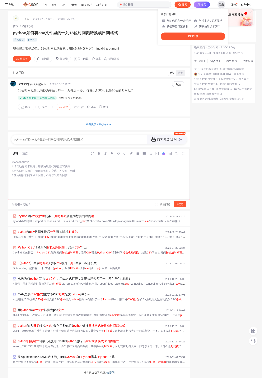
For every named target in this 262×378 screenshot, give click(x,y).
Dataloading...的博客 (25, 268)
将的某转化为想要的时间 (57, 216)
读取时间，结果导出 (52, 247)
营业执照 (239, 74)
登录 (221, 4)
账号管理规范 (224, 88)
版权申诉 (199, 93)
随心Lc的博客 (21, 315)
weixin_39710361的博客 (27, 346)
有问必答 (27, 26)
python (31, 39)
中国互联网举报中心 (206, 84)
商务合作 (231, 61)
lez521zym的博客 (23, 236)
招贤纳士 (215, 61)
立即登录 (193, 36)
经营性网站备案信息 (232, 69)
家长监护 (244, 79)
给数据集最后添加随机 (48, 231)
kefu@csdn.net (222, 52)
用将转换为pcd (41, 310)
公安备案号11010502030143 (215, 74)
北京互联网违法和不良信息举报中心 (215, 79)
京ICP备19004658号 (206, 69)
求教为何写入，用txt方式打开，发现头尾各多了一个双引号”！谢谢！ (74, 278)
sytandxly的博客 (22, 221)
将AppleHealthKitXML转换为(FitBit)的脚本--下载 (66, 356)
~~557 (26, 18)
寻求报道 (247, 61)
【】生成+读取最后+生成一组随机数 (57, 263)
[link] (15, 26)
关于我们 (199, 61)
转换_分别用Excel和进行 (68, 341)
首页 (15, 26)
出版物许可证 (214, 93)
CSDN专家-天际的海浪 (32, 84)
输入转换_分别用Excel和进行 (71, 325)
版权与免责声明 (243, 88)
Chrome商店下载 (204, 88)
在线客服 (238, 52)
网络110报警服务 (230, 84)
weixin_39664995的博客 (27, 330)
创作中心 (246, 4)
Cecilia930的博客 (23, 252)
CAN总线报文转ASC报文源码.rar (54, 294)
